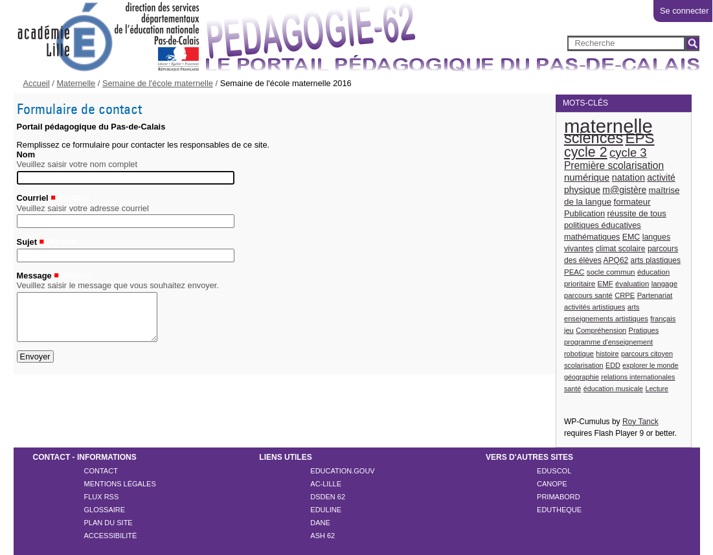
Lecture (656, 388)
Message (34, 275)
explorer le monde (650, 365)
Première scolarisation (614, 165)
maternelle (608, 126)
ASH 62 (322, 535)
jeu (569, 330)
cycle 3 (628, 152)
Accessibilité (110, 535)
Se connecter (684, 11)
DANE (320, 523)
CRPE (625, 295)
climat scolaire (621, 248)
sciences (593, 138)
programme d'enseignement (608, 342)
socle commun (611, 271)
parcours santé (588, 295)
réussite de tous (636, 213)
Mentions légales (120, 484)
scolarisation (584, 365)
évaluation (632, 284)
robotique (579, 353)
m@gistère (624, 190)
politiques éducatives (602, 225)
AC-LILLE (325, 484)
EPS (640, 138)
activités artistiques (595, 307)
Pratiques (644, 330)
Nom (26, 154)
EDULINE (325, 510)
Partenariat (655, 295)
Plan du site (108, 523)
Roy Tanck (640, 421)
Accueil (36, 83)
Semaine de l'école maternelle (157, 83)
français (662, 319)
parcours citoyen (647, 353)
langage (664, 284)
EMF (605, 284)
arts (634, 307)
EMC (631, 237)
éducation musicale (613, 388)
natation (628, 177)
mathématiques (592, 237)
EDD (612, 365)
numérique (587, 177)
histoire (607, 353)
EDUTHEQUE (559, 510)
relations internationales (638, 377)
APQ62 (616, 260)
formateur (632, 202)
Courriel (33, 198)
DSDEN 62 (327, 497)
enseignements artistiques (606, 319)
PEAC (574, 271)
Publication (584, 213)
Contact (101, 471)
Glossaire (105, 510)
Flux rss (101, 497)
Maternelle (75, 83)
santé (572, 388)
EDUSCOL (554, 471)
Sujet (27, 242)
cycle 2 (585, 152)
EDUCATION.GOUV (342, 471)
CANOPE (552, 484)
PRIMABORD (558, 497)
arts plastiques (656, 260)
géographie (581, 377)
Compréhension (601, 330)
